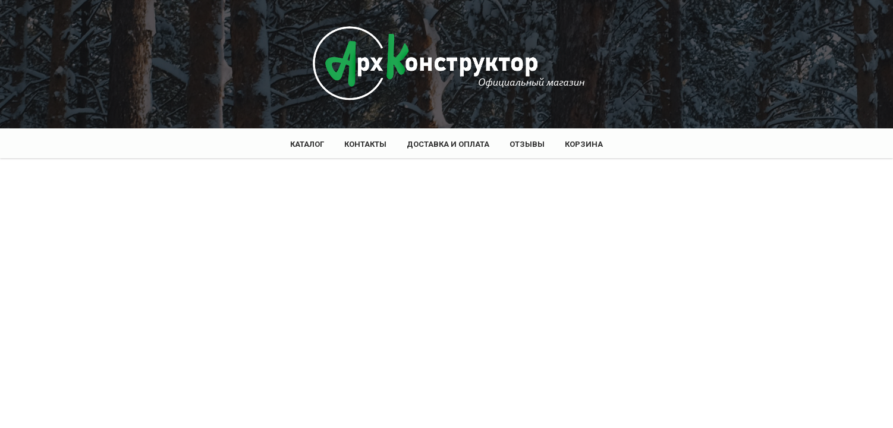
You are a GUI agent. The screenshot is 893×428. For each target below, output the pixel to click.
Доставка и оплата (448, 144)
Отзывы (527, 144)
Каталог (307, 144)
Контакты (365, 144)
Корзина (584, 144)
